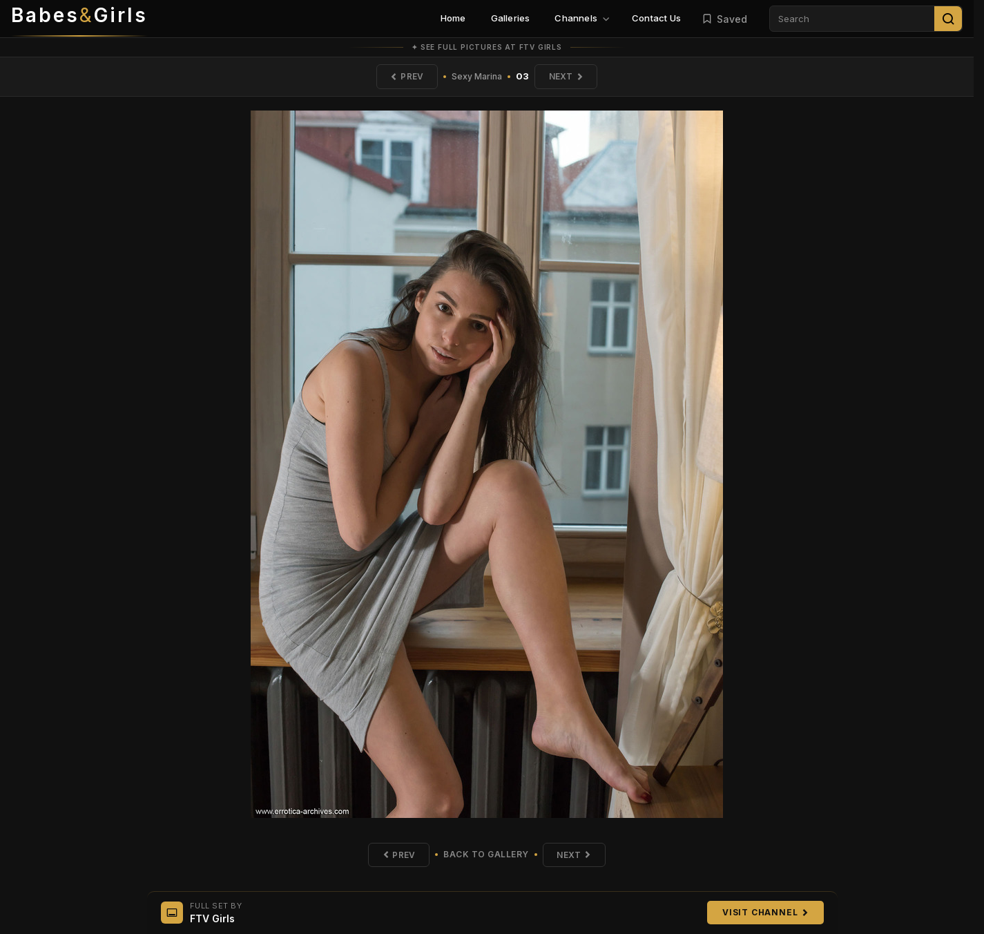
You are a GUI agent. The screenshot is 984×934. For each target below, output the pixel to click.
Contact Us (656, 17)
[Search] (948, 18)
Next (566, 76)
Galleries (510, 17)
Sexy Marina (477, 76)
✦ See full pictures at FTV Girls (487, 47)
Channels (582, 17)
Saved (724, 19)
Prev (406, 76)
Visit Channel (765, 912)
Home (453, 17)
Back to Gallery (486, 855)
